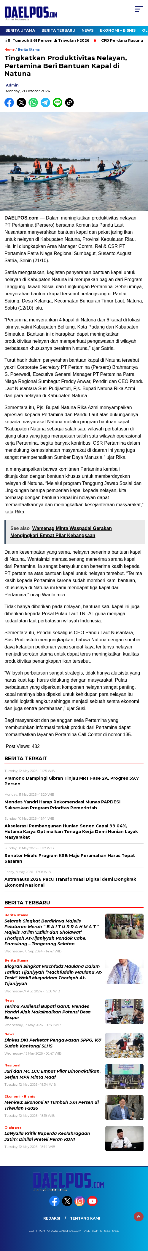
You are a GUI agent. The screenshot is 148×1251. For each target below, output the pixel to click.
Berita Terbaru (58, 30)
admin (12, 85)
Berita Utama (20, 30)
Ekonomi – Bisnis (118, 30)
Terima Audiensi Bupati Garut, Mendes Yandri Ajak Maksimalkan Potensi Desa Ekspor (47, 1012)
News (87, 30)
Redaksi (51, 1218)
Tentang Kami (85, 1218)
